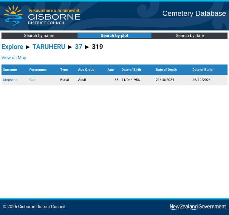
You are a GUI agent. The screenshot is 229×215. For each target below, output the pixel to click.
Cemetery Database (194, 13)
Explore (12, 46)
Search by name (39, 35)
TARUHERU (49, 46)
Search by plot (114, 35)
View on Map (13, 57)
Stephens (10, 80)
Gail (32, 80)
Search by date (190, 35)
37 (78, 46)
